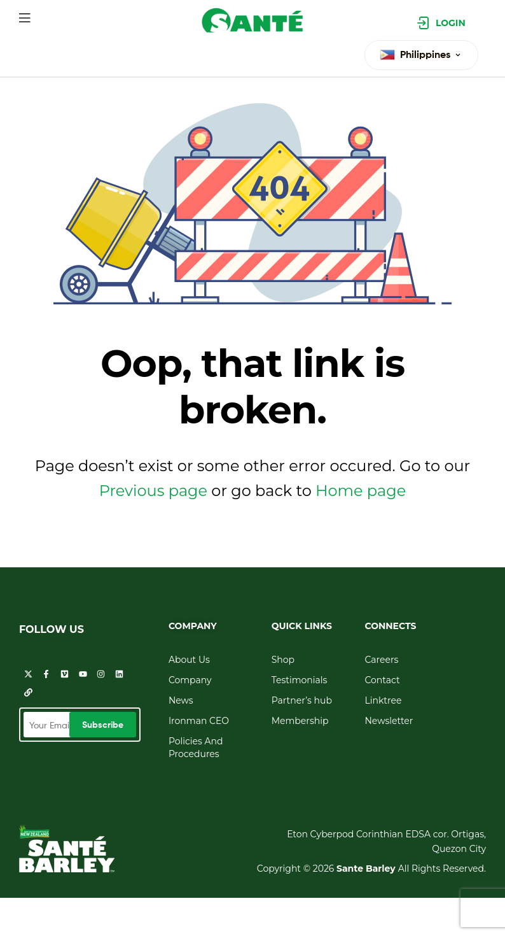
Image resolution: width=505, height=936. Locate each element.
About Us (189, 659)
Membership (300, 721)
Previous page (153, 490)
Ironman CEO (199, 721)
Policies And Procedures (196, 747)
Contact (381, 680)
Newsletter (388, 721)
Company (190, 680)
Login (451, 23)
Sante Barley (367, 868)
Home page (360, 490)
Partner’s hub (302, 700)
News (181, 700)
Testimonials (300, 680)
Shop (283, 659)
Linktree (382, 700)
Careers (381, 659)
